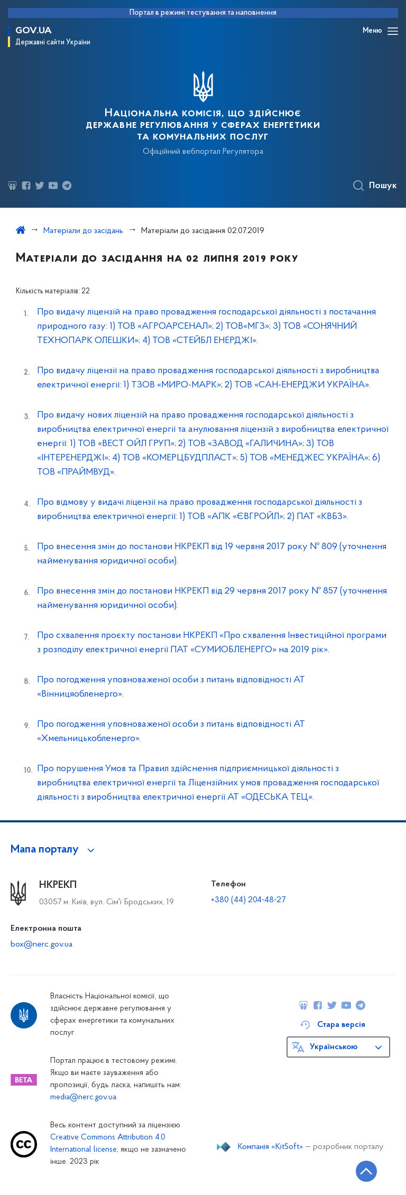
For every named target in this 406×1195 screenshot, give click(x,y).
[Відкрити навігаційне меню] (392, 31)
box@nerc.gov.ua (41, 944)
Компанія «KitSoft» (270, 1147)
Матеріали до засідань (83, 231)
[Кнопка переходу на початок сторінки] (366, 1171)
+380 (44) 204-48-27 (248, 900)
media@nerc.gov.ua (83, 1097)
